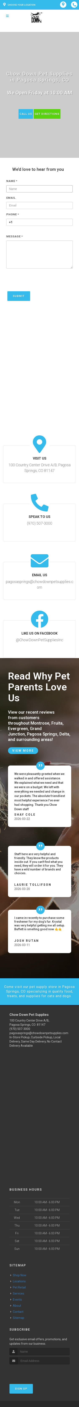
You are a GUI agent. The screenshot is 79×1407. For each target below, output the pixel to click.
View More (23, 750)
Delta (64, 734)
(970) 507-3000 (19, 1029)
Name (11, 181)
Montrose (40, 723)
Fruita (57, 723)
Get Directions (47, 113)
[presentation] (38, 282)
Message (14, 236)
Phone (12, 214)
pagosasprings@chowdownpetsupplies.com (38, 1033)
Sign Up (21, 1388)
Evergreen (18, 728)
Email (11, 197)
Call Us (26, 113)
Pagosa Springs (42, 734)
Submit (19, 296)
